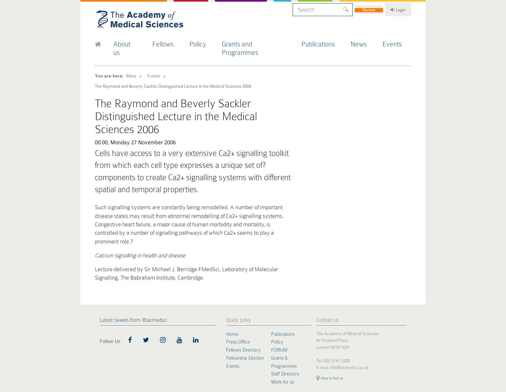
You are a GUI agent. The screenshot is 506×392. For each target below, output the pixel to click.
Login (392, 8)
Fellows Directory (244, 298)
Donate (355, 8)
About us (130, 41)
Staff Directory (285, 321)
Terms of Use (151, 353)
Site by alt (404, 348)
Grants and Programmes (260, 41)
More (128, 62)
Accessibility (173, 353)
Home (232, 282)
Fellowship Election (246, 306)
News (364, 41)
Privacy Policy (127, 353)
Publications (323, 41)
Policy (204, 41)
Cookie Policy (105, 353)
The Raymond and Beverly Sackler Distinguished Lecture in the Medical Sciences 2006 (168, 71)
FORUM (279, 298)
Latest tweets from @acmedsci (133, 268)
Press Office (238, 290)
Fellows (169, 41)
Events (398, 41)
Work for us (283, 329)
